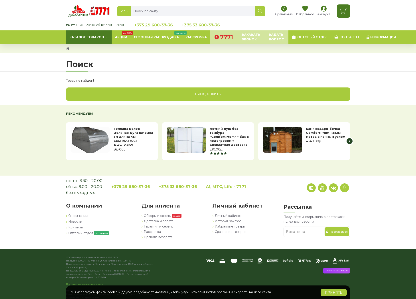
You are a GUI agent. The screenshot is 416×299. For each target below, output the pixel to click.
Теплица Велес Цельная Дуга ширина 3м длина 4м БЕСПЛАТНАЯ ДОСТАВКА (133, 137)
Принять (333, 293)
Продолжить (208, 94)
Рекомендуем (79, 114)
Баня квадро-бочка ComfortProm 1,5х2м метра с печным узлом (325, 133)
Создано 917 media (336, 271)
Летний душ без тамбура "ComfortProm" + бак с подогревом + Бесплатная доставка (229, 137)
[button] (349, 141)
